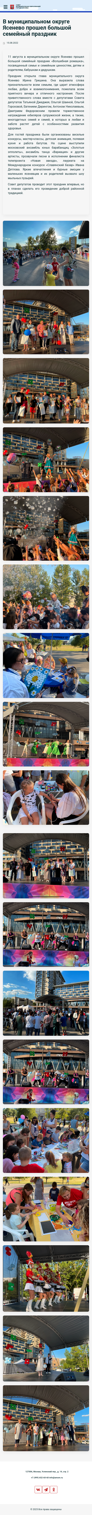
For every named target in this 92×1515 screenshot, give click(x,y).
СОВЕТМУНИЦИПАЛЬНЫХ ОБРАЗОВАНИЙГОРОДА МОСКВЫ (28, 6)
